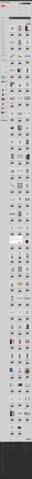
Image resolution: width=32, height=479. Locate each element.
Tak (19, 242)
